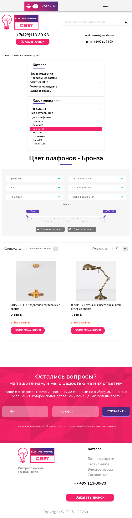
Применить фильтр (52, 229)
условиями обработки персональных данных (92, 426)
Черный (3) (39, 144)
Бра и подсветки (41, 74)
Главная (6, 55)
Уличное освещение (43, 86)
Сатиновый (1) (40, 136)
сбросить (38, 121)
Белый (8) (38, 125)
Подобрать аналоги (27, 330)
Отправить (116, 411)
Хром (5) (37, 140)
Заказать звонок (32, 41)
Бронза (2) (38, 129)
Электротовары (41, 91)
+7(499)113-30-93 (33, 35)
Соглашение (98, 475)
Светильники (98, 464)
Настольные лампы (43, 78)
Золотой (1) (39, 132)
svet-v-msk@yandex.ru (99, 35)
